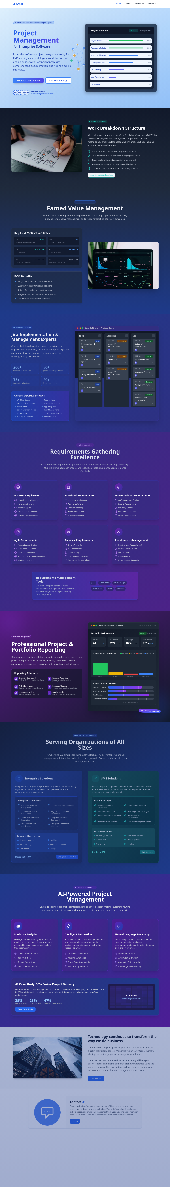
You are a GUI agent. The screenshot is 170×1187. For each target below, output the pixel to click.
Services (128, 4)
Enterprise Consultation (67, 857)
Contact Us (139, 4)
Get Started (96, 1078)
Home (118, 4)
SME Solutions (147, 852)
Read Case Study (25, 1009)
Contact (75, 1121)
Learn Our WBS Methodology (101, 175)
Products (152, 4)
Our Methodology (58, 80)
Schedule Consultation (28, 80)
